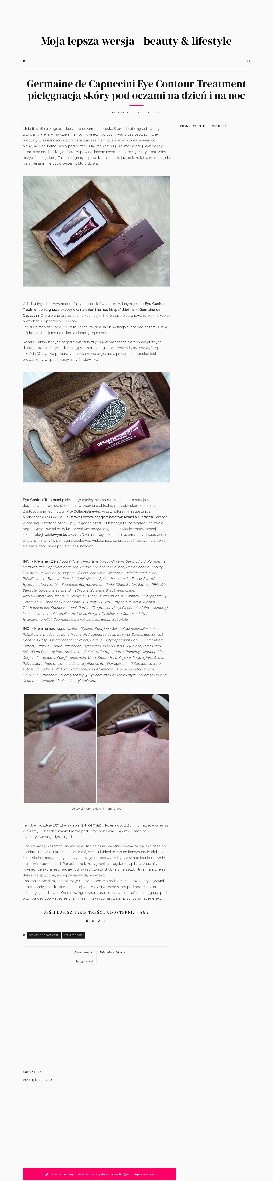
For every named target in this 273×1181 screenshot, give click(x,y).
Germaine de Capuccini (44, 935)
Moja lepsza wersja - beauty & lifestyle (136, 41)
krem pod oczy (73, 935)
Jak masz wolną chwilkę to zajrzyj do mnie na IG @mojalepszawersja (99, 1174)
